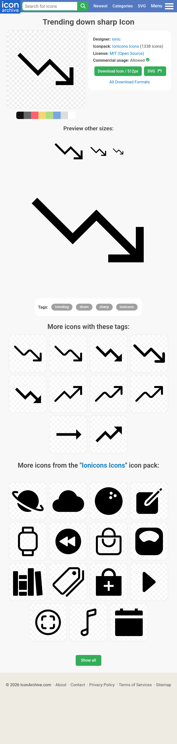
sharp (104, 307)
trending (62, 307)
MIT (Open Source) (127, 53)
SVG (142, 5)
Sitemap (163, 684)
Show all (88, 660)
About (61, 684)
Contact (78, 684)
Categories (122, 5)
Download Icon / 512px (118, 71)
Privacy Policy (102, 684)
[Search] (82, 6)
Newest (100, 5)
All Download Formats (129, 81)
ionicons (127, 307)
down (84, 307)
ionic (116, 39)
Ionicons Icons (125, 46)
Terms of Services (135, 684)
